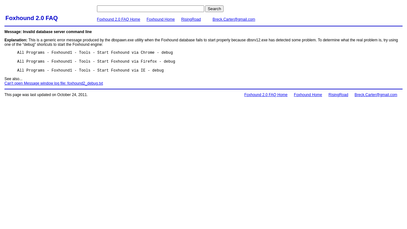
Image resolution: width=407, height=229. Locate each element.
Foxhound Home (161, 19)
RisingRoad (191, 19)
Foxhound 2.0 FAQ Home (118, 19)
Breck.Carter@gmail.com (233, 19)
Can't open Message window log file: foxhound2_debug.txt (53, 88)
